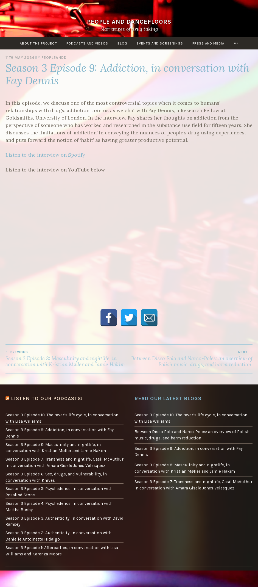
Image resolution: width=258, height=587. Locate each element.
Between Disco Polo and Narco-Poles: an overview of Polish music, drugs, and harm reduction (191, 359)
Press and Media (208, 43)
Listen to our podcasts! (47, 398)
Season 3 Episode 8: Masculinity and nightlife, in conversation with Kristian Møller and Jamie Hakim (67, 359)
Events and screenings (160, 43)
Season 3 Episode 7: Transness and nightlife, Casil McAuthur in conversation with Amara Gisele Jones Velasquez (64, 462)
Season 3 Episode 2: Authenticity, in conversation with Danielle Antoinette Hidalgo (58, 536)
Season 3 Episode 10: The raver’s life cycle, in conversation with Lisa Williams (61, 418)
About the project (38, 43)
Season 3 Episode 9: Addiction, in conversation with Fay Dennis (59, 433)
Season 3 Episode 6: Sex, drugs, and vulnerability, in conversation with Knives (56, 477)
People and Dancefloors (129, 21)
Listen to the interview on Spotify (45, 155)
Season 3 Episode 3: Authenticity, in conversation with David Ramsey (64, 521)
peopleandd (54, 58)
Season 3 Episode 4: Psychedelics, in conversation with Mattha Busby (59, 506)
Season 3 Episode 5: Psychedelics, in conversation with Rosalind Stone (59, 491)
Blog (122, 43)
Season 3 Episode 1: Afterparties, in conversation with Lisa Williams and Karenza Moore (61, 550)
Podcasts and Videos (87, 43)
